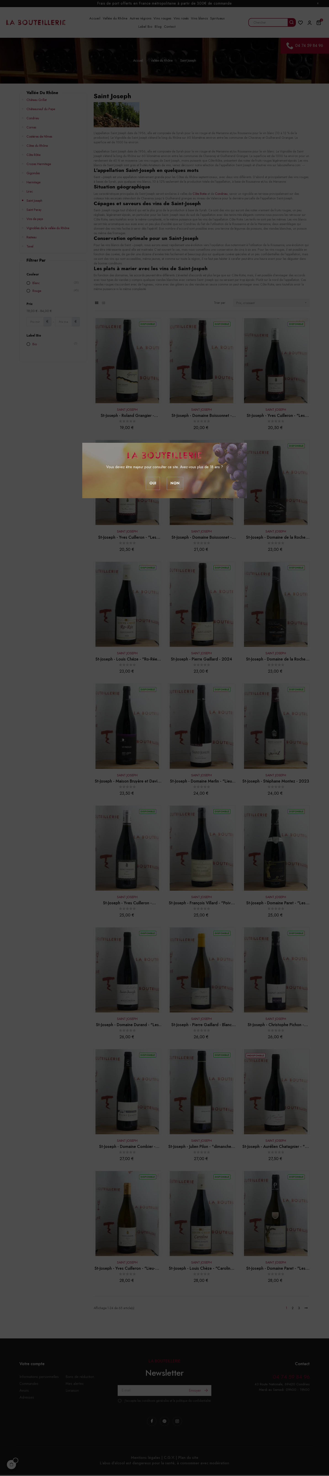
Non (175, 483)
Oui (152, 483)
